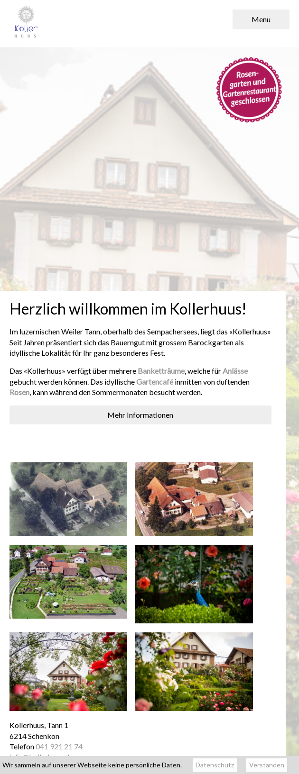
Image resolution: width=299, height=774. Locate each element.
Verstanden (266, 765)
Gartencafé (154, 381)
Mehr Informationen (140, 414)
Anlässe (235, 370)
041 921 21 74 (59, 746)
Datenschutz (215, 765)
